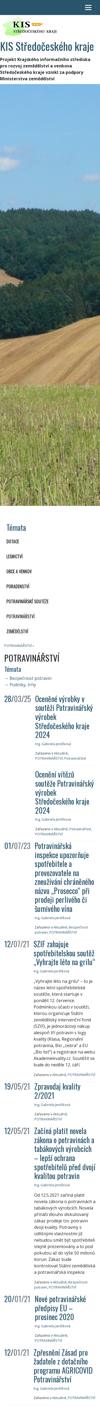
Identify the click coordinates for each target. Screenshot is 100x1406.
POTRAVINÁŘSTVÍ (20, 616)
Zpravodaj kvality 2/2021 (57, 1091)
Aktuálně (61, 753)
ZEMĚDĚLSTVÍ (17, 631)
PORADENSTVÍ (17, 586)
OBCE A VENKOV (19, 571)
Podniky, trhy (23, 685)
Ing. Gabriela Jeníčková (53, 743)
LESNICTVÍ (14, 556)
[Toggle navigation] (88, 7)
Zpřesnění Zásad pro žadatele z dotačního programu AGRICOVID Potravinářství (63, 1366)
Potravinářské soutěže (27, 601)
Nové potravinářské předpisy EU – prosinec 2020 (60, 1307)
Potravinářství (75, 758)
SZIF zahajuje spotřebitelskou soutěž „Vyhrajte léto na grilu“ (64, 952)
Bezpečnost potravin (30, 678)
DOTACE (12, 541)
